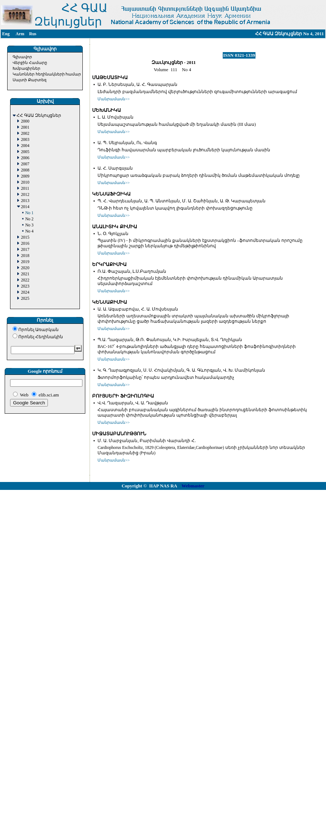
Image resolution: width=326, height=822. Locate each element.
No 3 (29, 225)
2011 (25, 188)
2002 (25, 133)
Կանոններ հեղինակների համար (47, 74)
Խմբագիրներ (26, 68)
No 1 (29, 213)
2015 (25, 237)
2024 (25, 292)
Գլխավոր (22, 57)
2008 (25, 170)
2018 (25, 255)
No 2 (29, 219)
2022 (25, 280)
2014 (25, 207)
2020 (25, 268)
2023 (25, 286)
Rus (32, 33)
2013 (25, 200)
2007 (25, 164)
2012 (25, 194)
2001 (25, 127)
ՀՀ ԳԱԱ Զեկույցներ (39, 115)
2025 (25, 298)
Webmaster (193, 485)
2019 (25, 262)
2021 (25, 274)
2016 (25, 243)
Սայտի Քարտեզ (29, 80)
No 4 (29, 231)
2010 (25, 182)
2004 (25, 145)
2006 (25, 158)
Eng (6, 33)
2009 (25, 176)
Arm (20, 33)
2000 (25, 121)
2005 (25, 152)
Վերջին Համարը (30, 62)
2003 (25, 139)
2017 (25, 249)
